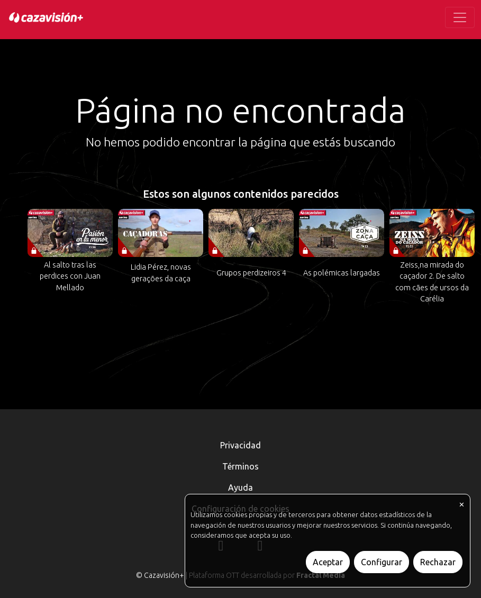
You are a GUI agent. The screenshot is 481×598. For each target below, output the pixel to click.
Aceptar (328, 562)
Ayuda (240, 487)
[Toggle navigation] (460, 17)
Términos (240, 466)
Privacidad (240, 445)
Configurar (381, 562)
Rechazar (438, 562)
